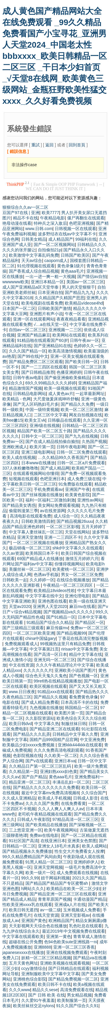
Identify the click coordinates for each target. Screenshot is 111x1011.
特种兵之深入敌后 (50, 223)
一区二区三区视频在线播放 (38, 542)
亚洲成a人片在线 (70, 904)
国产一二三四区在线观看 (44, 367)
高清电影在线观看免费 (30, 516)
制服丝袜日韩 (73, 723)
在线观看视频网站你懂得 (36, 473)
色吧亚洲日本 (52, 478)
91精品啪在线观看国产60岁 (42, 340)
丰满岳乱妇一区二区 (71, 782)
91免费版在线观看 (75, 484)
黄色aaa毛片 (72, 271)
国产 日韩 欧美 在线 (46, 995)
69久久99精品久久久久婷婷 (50, 383)
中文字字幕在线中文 (44, 595)
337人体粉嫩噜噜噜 (20, 468)
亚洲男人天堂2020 (50, 606)
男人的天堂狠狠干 (78, 287)
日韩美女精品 (33, 239)
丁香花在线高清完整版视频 (83, 638)
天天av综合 (31, 260)
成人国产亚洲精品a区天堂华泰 (31, 287)
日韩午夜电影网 (71, 446)
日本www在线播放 (38, 462)
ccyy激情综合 (33, 968)
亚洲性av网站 (89, 500)
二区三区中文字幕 (50, 415)
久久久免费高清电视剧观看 (58, 750)
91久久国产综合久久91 (77, 1005)
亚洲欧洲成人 (14, 446)
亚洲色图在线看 (52, 601)
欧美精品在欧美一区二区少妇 (73, 888)
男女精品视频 (79, 995)
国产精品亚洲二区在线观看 (54, 729)
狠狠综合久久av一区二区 (25, 207)
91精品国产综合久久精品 (49, 622)
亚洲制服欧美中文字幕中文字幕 (50, 973)
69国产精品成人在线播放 (40, 558)
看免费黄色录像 (83, 697)
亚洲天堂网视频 (48, 867)
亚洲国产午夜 (77, 489)
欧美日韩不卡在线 (54, 984)
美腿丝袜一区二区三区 (29, 569)
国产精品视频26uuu (75, 521)
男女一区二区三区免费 (81, 574)
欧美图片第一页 (68, 713)
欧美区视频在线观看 (48, 686)
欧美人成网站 (94, 846)
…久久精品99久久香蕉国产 (63, 457)
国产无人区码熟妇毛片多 (36, 404)
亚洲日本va (64, 760)
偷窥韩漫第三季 (23, 510)
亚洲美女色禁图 (81, 840)
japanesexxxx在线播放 (23, 952)
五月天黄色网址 (23, 963)
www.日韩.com (39, 228)
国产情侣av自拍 (92, 276)
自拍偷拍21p (49, 250)
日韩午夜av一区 (84, 340)
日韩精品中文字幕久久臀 (75, 734)
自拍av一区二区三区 (27, 329)
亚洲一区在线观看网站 (33, 319)
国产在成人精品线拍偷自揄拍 (52, 441)
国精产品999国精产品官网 (54, 739)
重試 (35, 145)
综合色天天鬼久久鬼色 (46, 675)
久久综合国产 (93, 792)
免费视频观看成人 (21, 643)
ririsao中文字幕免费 (79, 649)
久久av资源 (12, 553)
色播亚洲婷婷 (69, 372)
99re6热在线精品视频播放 (58, 681)
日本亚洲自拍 (50, 292)
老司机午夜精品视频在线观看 (45, 814)
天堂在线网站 (77, 532)
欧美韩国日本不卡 (42, 553)
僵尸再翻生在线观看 (85, 218)
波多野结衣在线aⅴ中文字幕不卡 (67, 234)
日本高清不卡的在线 (79, 702)
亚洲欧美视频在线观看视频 (65, 963)
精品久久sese (45, 989)
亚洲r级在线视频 (45, 425)
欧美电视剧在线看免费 (42, 303)
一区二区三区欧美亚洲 (33, 633)
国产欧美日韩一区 (81, 361)
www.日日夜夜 (22, 691)
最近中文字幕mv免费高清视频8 (50, 792)
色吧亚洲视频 (81, 223)
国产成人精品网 (55, 468)
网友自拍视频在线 (85, 415)
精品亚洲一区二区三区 (29, 782)
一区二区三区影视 (62, 526)
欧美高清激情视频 (64, 351)
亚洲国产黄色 (33, 920)
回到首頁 (77, 145)
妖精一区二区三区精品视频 (46, 957)
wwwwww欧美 (15, 281)
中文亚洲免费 (92, 739)
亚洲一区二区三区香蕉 (74, 947)
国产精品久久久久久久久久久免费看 (46, 787)
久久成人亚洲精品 (19, 798)
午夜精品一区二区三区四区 (68, 585)
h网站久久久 (32, 888)
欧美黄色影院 (77, 494)
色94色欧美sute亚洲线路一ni (70, 941)
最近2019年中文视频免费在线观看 (73, 931)
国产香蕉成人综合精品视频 (34, 271)
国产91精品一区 (61, 617)
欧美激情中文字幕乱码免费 (34, 255)
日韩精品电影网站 (29, 393)
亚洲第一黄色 (58, 936)
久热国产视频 (94, 441)
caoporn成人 (56, 260)
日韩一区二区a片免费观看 (81, 462)
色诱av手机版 (46, 574)
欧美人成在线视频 (19, 457)
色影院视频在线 (27, 755)
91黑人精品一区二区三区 (48, 862)
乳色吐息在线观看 (85, 925)
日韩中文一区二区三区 (42, 436)
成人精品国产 (60, 239)
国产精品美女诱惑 (19, 505)
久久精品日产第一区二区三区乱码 (40, 766)
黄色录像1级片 (70, 265)
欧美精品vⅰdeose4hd (84, 303)
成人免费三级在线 (83, 478)
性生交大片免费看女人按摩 (79, 851)
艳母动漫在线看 (16, 223)
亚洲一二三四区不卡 (62, 537)
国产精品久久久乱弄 (31, 734)
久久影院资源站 (39, 718)
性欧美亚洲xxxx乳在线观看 (27, 904)
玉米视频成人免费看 (81, 910)
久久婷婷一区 (42, 580)
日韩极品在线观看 (64, 420)
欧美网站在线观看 (69, 335)
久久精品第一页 (23, 771)
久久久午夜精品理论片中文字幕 (65, 665)
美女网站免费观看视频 (58, 505)
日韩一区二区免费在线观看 (81, 452)
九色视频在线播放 (46, 707)
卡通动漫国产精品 (89, 899)
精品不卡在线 (25, 218)
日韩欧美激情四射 (37, 521)
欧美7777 (50, 212)
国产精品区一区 (89, 622)
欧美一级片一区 (39, 872)
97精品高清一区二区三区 (75, 819)
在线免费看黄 (73, 803)
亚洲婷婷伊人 (86, 862)
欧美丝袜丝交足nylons (33, 1005)
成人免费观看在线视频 (77, 872)
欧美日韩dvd (20, 723)
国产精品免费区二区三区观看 (36, 361)
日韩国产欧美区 (75, 255)
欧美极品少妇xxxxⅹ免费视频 (29, 745)
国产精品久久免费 (77, 404)
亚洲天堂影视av (75, 915)
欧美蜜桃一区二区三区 (73, 569)
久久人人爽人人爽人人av (61, 808)
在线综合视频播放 (73, 580)
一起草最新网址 (89, 393)
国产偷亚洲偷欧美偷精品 (67, 377)
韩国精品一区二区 (81, 707)
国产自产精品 (34, 776)
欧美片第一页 (42, 446)
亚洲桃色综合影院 (29, 979)
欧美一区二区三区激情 (81, 409)
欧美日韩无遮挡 (23, 910)
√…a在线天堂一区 (50, 324)
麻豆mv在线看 (82, 606)
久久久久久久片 (37, 670)
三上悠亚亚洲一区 (25, 830)
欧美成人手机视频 (54, 798)
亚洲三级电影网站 (37, 452)
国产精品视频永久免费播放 (27, 851)
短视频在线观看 (23, 478)
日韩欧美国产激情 (54, 308)
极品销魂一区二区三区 (29, 548)
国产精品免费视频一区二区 (73, 979)
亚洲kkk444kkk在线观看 (80, 745)
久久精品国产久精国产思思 (59, 297)
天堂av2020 (20, 606)
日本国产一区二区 (19, 308)
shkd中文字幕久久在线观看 (77, 548)
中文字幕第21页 (44, 649)
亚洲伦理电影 (77, 595)
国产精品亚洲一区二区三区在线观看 (63, 894)
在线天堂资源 (46, 915)
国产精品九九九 (79, 292)
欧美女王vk (35, 420)
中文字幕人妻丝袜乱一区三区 (36, 532)
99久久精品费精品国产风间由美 (31, 856)
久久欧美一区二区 (60, 755)
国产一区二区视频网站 (54, 244)
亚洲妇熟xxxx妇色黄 (58, 771)
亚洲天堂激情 (29, 537)
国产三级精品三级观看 (23, 627)
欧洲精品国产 (61, 920)
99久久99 (30, 878)
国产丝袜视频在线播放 (42, 494)
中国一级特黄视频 (42, 409)
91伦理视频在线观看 (36, 265)
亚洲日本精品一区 (47, 281)
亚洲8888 (42, 947)
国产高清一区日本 (50, 654)
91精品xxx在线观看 (55, 691)
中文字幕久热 (46, 723)
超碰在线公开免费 (25, 941)
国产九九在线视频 (81, 436)
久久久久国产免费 (42, 803)
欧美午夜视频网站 (60, 830)
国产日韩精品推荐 (37, 372)
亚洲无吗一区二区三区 (54, 659)
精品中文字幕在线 (85, 654)
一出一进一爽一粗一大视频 (50, 276)
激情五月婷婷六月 (82, 558)
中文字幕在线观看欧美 (23, 936)
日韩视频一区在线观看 (75, 228)
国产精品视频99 (71, 633)
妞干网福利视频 (55, 878)
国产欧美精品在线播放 (46, 824)
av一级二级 (50, 910)
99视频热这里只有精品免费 (65, 643)
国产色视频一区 (83, 675)
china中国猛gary (40, 638)
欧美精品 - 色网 (16, 399)
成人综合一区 (66, 516)
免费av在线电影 (44, 835)
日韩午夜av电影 (27, 377)
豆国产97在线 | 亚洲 (20, 212)
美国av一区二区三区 (85, 281)
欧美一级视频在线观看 (65, 388)
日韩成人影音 (85, 798)
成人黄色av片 (60, 393)
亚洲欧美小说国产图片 (75, 670)
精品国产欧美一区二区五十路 (44, 430)
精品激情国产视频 (25, 388)
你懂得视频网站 (68, 564)
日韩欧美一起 (14, 580)
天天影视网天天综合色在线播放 (38, 925)
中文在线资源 (21, 665)
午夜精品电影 (52, 218)
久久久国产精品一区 (27, 351)
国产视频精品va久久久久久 (69, 611)
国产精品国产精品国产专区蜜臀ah (57, 883)
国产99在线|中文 (32, 356)
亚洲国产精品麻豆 (33, 335)
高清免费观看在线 (76, 989)
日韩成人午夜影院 (33, 819)
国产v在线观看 (38, 760)
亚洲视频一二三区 (65, 329)
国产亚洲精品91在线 (53, 345)
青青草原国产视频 (54, 899)
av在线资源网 (52, 510)
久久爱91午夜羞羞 (38, 1000)
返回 (49, 145)
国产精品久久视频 (50, 697)
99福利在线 (86, 239)
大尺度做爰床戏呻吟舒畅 (56, 399)
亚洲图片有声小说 (46, 313)
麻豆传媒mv (57, 627)
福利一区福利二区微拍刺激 (50, 500)
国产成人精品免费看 (40, 702)
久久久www (19, 989)
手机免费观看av (48, 489)
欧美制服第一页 (71, 1000)
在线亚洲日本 (53, 840)
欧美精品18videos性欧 (54, 590)
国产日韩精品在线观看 (69, 968)
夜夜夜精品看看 (71, 319)
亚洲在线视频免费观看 (67, 952)
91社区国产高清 (23, 840)
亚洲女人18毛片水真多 (59, 846)
